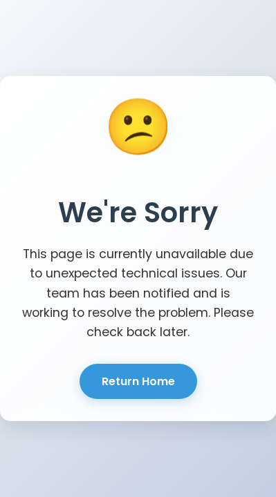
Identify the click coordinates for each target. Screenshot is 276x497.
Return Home (138, 381)
